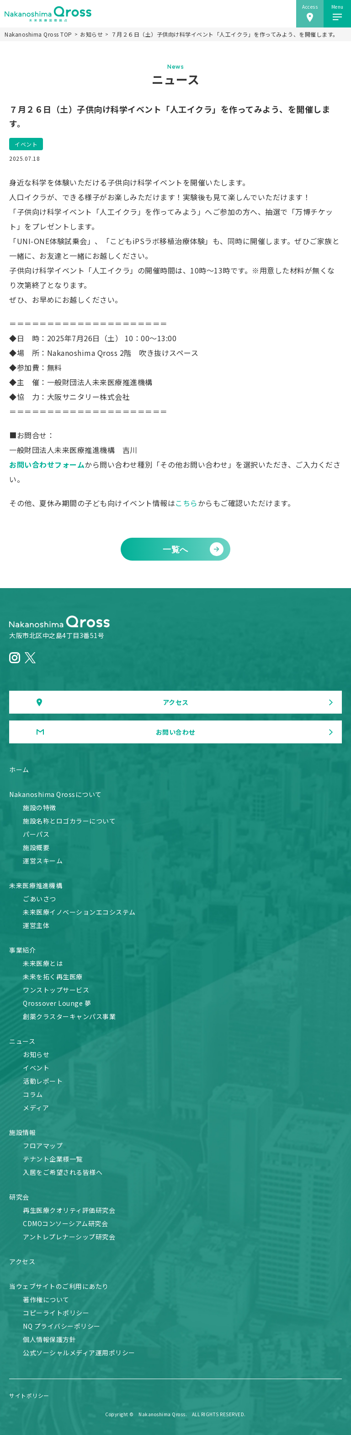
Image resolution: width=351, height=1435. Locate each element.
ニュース (22, 1041)
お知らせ (91, 34)
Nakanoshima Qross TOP (38, 34)
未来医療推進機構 (35, 885)
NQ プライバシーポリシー (62, 1326)
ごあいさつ (39, 898)
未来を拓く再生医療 (53, 976)
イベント (26, 144)
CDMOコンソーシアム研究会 (65, 1223)
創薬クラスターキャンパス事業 (69, 1016)
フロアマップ (43, 1145)
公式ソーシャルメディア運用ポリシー (79, 1352)
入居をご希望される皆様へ (62, 1172)
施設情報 (22, 1132)
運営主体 (36, 925)
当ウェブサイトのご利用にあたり (59, 1286)
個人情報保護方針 (49, 1339)
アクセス (176, 702)
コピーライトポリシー (56, 1312)
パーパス (36, 834)
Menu (337, 6)
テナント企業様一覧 (53, 1158)
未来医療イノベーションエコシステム (79, 912)
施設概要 (36, 847)
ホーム (19, 769)
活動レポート (43, 1081)
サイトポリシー (29, 1395)
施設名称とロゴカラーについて (69, 820)
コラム (33, 1094)
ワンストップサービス (56, 989)
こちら (186, 502)
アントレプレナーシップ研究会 (69, 1236)
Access (310, 6)
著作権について (46, 1299)
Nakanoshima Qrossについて (55, 794)
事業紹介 (22, 950)
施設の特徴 (39, 807)
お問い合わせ (176, 732)
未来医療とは (43, 963)
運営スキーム (43, 860)
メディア (36, 1107)
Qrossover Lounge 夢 (57, 1003)
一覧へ (175, 549)
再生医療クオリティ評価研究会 (69, 1210)
